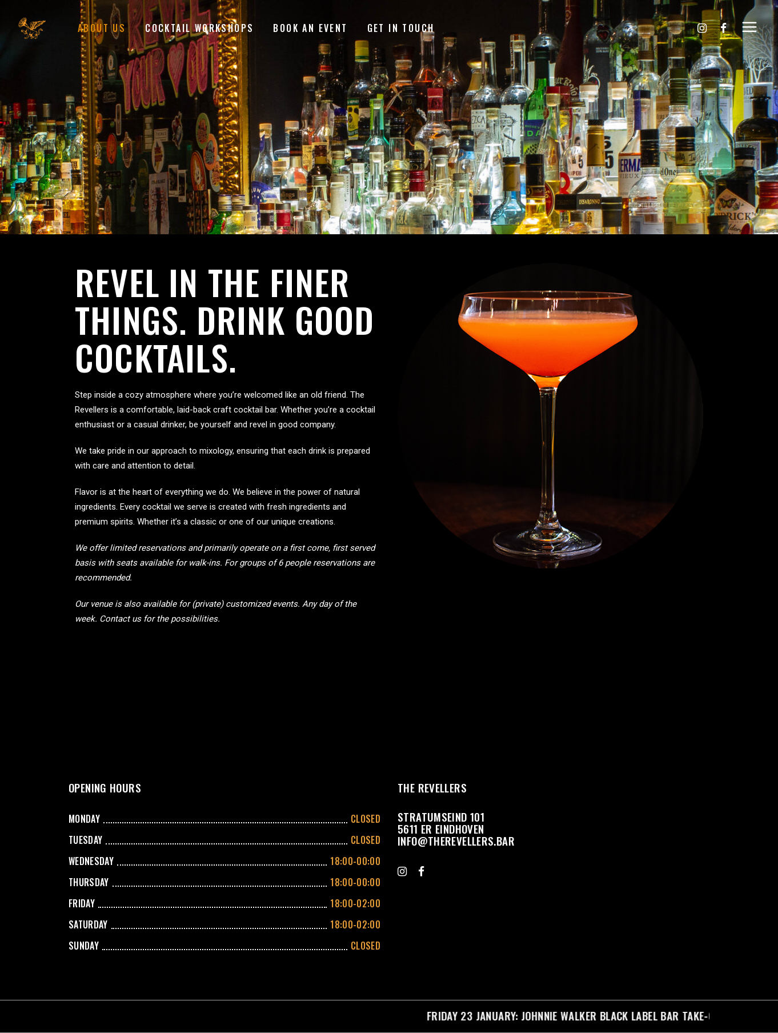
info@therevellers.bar (456, 840)
